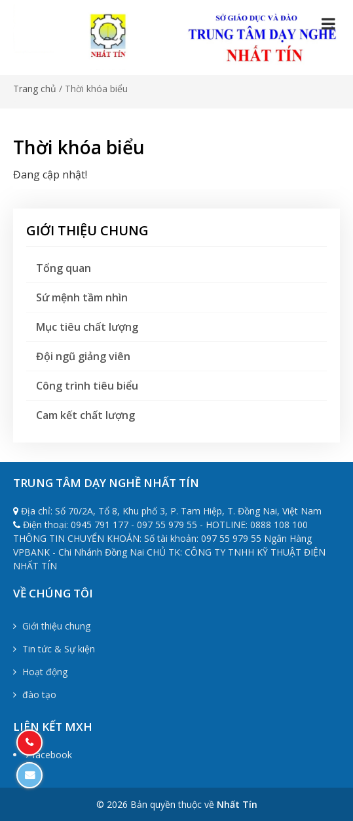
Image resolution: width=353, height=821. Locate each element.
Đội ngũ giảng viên (83, 356)
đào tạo (34, 694)
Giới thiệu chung (51, 626)
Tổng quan (63, 268)
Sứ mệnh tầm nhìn (82, 297)
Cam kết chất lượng (85, 415)
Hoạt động (40, 671)
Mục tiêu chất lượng (87, 327)
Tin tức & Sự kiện (54, 649)
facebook (49, 754)
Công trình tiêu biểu (87, 385)
